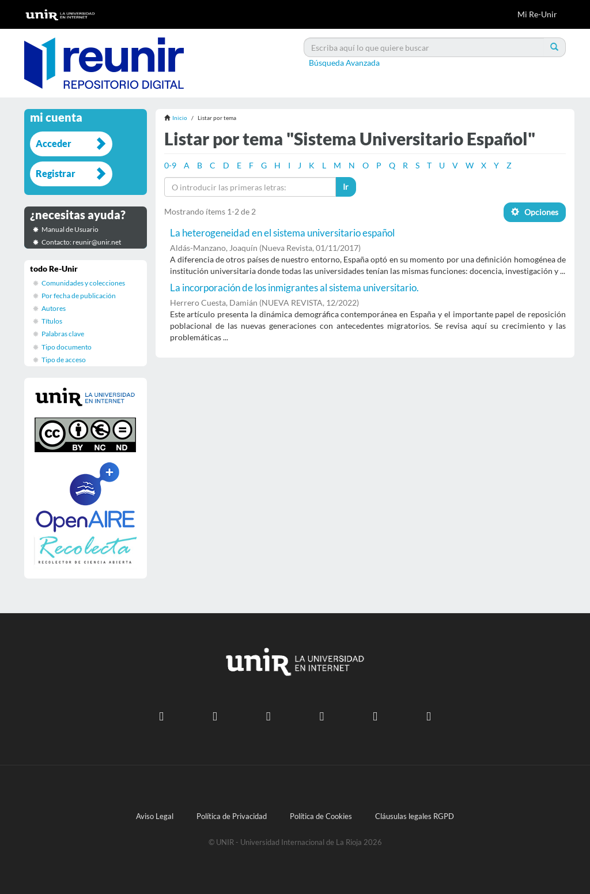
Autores (53, 308)
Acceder (53, 143)
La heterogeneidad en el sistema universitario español (282, 233)
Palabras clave (62, 333)
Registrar (55, 173)
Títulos (51, 321)
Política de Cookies (321, 816)
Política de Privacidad (231, 816)
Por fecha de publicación (78, 295)
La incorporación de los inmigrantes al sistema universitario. (294, 287)
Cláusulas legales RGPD (414, 816)
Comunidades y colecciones (83, 283)
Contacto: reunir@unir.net (81, 242)
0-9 (170, 165)
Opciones (534, 212)
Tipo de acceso (63, 359)
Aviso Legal (154, 816)
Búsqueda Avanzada (344, 62)
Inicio (179, 117)
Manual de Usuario (70, 229)
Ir (346, 186)
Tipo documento (66, 347)
